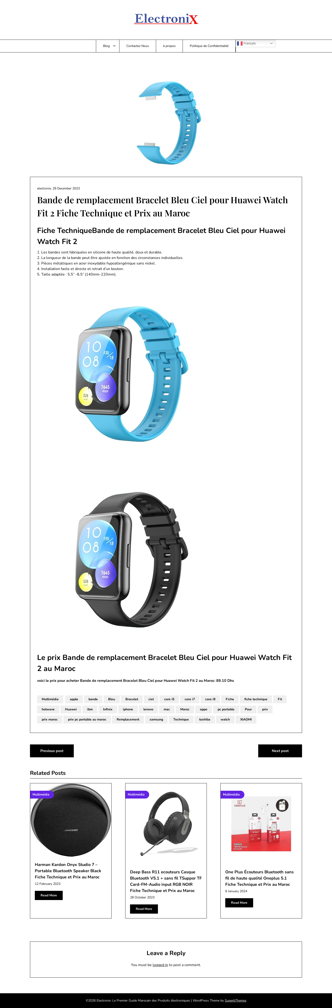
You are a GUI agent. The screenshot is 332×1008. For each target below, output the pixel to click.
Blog (106, 46)
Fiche (230, 699)
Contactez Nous (137, 46)
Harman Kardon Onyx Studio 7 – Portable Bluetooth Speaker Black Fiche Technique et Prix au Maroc (68, 871)
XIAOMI (246, 719)
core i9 (210, 699)
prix (265, 709)
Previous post (51, 750)
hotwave (48, 709)
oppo (203, 709)
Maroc (185, 709)
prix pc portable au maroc (87, 719)
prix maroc (50, 719)
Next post (280, 750)
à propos (169, 46)
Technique (181, 719)
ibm (90, 709)
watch (225, 719)
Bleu (111, 699)
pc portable (226, 709)
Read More (49, 895)
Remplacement (128, 719)
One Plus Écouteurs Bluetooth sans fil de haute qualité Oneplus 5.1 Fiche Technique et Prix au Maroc (259, 878)
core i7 (190, 699)
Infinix (108, 709)
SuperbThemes (235, 1000)
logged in (160, 964)
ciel (151, 699)
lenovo (148, 709)
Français (246, 43)
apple (74, 699)
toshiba (204, 719)
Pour (248, 709)
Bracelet (131, 699)
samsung (156, 719)
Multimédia (50, 699)
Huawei (71, 709)
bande (93, 699)
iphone (128, 709)
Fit (280, 699)
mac (167, 709)
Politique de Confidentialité (209, 46)
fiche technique (255, 699)
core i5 (169, 699)
